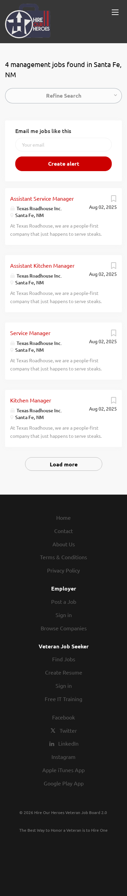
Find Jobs (63, 659)
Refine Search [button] (63, 95)
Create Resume (63, 672)
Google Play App (64, 783)
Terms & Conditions (63, 556)
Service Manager (30, 332)
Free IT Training (63, 698)
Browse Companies (64, 628)
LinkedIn (68, 743)
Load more (64, 464)
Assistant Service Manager (42, 198)
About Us (63, 544)
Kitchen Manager (30, 400)
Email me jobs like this (43, 130)
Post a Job (63, 601)
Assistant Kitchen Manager (42, 265)
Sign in (64, 614)
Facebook (63, 717)
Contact (63, 530)
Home (63, 517)
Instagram (63, 756)
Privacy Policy (63, 570)
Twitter (68, 730)
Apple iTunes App (63, 769)
